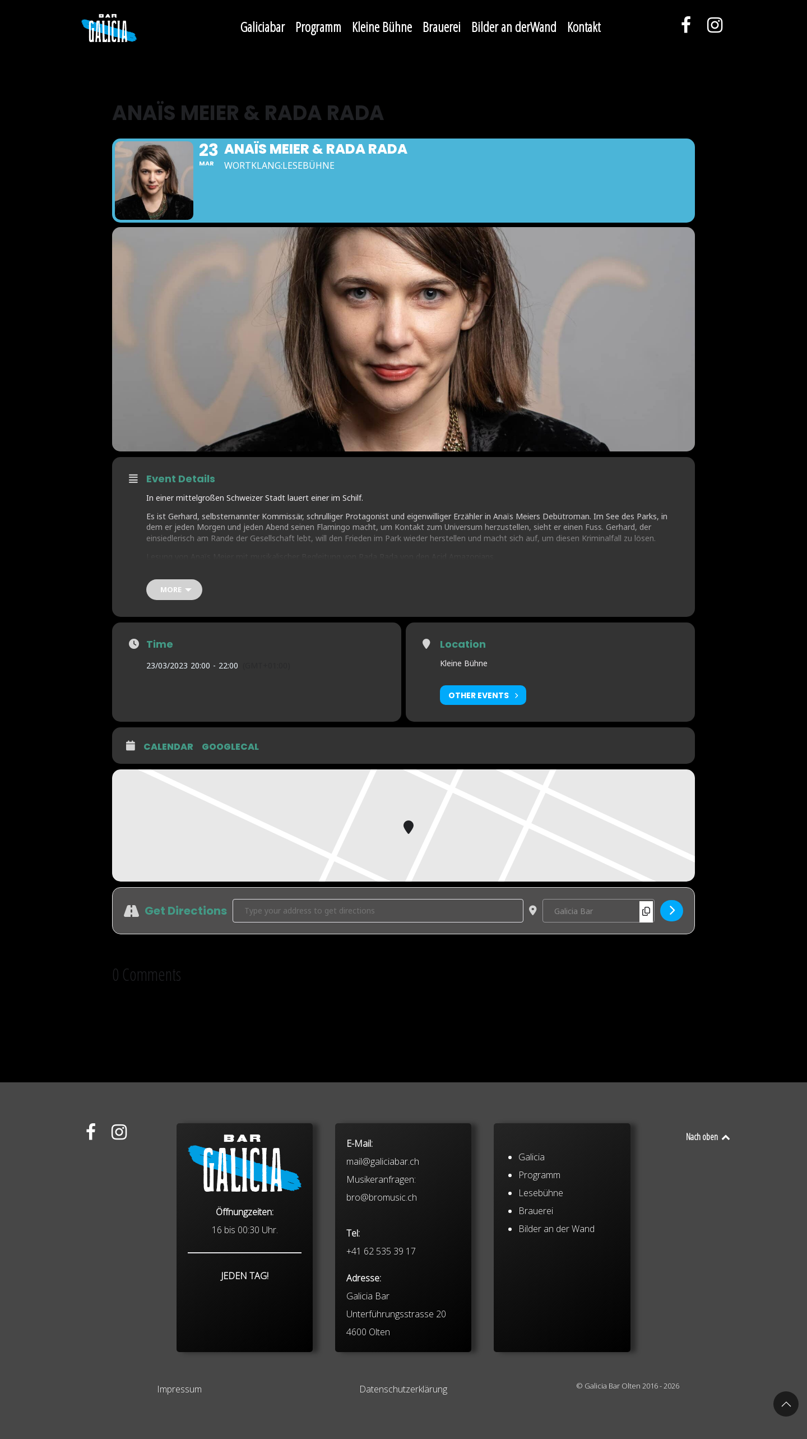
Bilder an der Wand (556, 1318)
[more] (174, 589)
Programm (539, 1264)
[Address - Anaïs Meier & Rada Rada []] (378, 911)
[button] (786, 1404)
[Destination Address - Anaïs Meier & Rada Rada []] (598, 911)
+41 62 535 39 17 (381, 1340)
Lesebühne (540, 1282)
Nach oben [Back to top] (708, 1137)
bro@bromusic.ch (381, 1286)
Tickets (159, 574)
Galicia (531, 1246)
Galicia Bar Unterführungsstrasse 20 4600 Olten (396, 1403)
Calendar (168, 747)
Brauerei (535, 1300)
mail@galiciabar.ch (382, 1250)
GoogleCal (230, 747)
